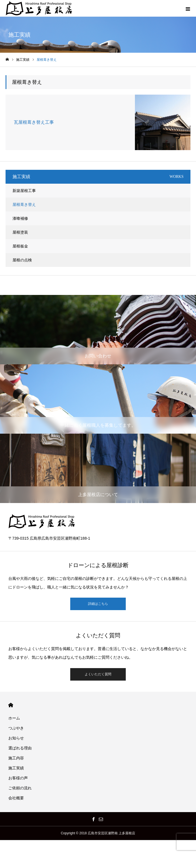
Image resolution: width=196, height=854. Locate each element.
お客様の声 (18, 778)
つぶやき (16, 728)
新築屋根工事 (24, 190)
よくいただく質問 (98, 674)
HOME (10, 705)
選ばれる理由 (20, 748)
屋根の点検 (22, 260)
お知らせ (16, 738)
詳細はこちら (98, 604)
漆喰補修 (20, 218)
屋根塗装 (20, 232)
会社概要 (16, 798)
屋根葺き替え (24, 204)
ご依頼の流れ (20, 788)
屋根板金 (20, 246)
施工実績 (16, 768)
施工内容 (16, 758)
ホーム (14, 718)
